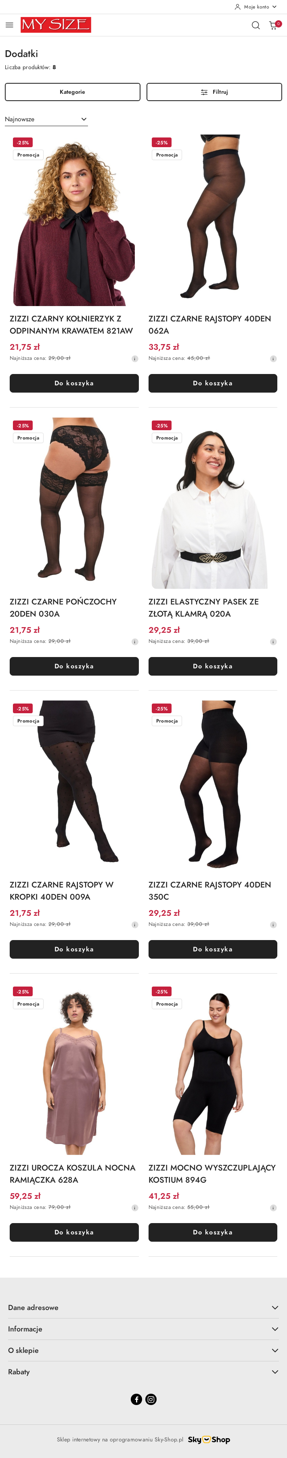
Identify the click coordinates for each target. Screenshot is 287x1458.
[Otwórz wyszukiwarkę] (255, 25)
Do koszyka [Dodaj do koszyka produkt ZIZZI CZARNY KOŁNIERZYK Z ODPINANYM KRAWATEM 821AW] (74, 383)
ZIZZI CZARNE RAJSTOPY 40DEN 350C (210, 890)
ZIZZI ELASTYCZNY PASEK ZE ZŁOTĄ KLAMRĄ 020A (204, 607)
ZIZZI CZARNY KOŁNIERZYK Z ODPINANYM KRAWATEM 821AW (71, 324)
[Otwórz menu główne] (9, 25)
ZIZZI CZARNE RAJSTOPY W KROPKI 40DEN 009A (61, 890)
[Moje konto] (256, 7)
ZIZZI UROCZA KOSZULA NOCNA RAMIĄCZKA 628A (73, 1173)
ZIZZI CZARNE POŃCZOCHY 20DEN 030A (63, 607)
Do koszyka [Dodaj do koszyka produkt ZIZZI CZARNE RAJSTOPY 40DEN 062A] (213, 383)
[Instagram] (151, 1399)
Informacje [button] (143, 1329)
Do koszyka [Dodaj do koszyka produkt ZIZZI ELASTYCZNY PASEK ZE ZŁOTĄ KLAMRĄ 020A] (213, 666)
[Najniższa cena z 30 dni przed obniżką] (135, 359)
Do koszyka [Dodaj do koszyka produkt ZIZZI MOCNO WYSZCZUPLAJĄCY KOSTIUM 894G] (213, 1232)
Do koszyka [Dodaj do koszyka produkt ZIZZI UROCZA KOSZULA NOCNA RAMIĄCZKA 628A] (74, 1232)
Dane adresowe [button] (143, 1307)
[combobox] (46, 119)
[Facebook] (136, 1399)
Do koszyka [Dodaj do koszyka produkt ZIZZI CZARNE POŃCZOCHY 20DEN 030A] (74, 666)
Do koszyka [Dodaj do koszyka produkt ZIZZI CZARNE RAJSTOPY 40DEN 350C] (213, 949)
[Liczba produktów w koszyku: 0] (272, 25)
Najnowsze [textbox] (19, 119)
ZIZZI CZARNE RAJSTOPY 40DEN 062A (210, 324)
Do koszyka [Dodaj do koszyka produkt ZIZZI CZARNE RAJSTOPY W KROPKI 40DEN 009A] (74, 949)
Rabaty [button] (143, 1372)
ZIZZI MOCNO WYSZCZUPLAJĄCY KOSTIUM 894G (212, 1173)
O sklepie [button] (143, 1350)
